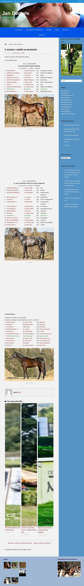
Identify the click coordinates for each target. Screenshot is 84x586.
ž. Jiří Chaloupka (28, 192)
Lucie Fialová (27, 77)
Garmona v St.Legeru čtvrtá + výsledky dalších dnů (28, 530)
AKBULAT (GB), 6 (10, 322)
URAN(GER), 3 (10, 215)
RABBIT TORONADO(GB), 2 (14, 86)
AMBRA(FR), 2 (10, 75)
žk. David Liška (28, 224)
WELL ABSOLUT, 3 (12, 197)
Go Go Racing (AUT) (44, 340)
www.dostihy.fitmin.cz (66, 100)
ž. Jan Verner (27, 75)
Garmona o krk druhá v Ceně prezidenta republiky (45, 530)
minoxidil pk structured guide (71, 198)
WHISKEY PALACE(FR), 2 (13, 80)
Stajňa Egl (42, 322)
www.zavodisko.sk (65, 97)
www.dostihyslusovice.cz (67, 95)
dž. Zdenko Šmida (27, 331)
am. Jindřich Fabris (29, 86)
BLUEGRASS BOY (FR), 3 (13, 333)
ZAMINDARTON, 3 (12, 222)
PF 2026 (66, 145)
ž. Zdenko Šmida (28, 206)
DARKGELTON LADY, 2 (13, 77)
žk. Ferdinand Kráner (28, 345)
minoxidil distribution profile (71, 189)
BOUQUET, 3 (9, 324)
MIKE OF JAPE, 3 (11, 224)
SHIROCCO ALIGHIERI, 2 (13, 73)
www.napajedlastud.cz (66, 107)
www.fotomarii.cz (65, 109)
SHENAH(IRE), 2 (11, 70)
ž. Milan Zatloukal (28, 220)
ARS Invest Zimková (44, 329)
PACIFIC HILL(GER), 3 (12, 218)
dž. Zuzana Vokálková (28, 333)
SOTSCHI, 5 (9, 345)
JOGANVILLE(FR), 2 (12, 82)
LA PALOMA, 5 (10, 327)
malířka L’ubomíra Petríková (68, 113)
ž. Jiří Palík (27, 218)
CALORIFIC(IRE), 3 (12, 206)
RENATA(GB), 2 (11, 89)
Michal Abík (26, 343)
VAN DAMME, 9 (10, 343)
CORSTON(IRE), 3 (11, 201)
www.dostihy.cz (65, 93)
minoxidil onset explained (70, 204)
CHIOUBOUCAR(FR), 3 (13, 190)
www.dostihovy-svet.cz (66, 104)
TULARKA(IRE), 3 (11, 208)
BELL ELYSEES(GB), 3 (13, 220)
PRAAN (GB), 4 (10, 338)
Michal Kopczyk (28, 73)
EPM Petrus (42, 327)
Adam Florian (26, 327)
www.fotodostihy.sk (66, 111)
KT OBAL (41, 331)
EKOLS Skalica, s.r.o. (44, 338)
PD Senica (42, 324)
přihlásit (29, 549)
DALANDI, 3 (10, 199)
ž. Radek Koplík (28, 201)
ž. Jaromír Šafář (28, 188)
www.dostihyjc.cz (65, 90)
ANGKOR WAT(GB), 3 (12, 188)
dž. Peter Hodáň (27, 340)
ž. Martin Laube (28, 82)
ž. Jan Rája (27, 199)
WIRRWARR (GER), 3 (11, 329)
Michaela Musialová (29, 80)
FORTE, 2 (9, 84)
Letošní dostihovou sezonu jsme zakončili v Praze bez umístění (72, 175)
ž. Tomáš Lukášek (28, 91)
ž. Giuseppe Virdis (28, 84)
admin (23, 53)
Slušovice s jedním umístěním (72, 125)
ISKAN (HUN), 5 (10, 340)
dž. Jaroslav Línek (27, 338)
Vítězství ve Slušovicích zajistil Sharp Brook (20, 543)
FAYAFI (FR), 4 (10, 331)
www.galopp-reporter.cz (67, 102)
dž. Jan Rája (26, 329)
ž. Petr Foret (27, 211)
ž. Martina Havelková (29, 70)
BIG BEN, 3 (10, 213)
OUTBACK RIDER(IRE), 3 (13, 192)
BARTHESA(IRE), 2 (12, 91)
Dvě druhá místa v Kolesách (71, 135)
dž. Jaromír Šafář (27, 322)
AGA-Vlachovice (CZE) (45, 333)
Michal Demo (27, 89)
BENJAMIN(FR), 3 (11, 211)
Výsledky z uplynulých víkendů (41, 543)
